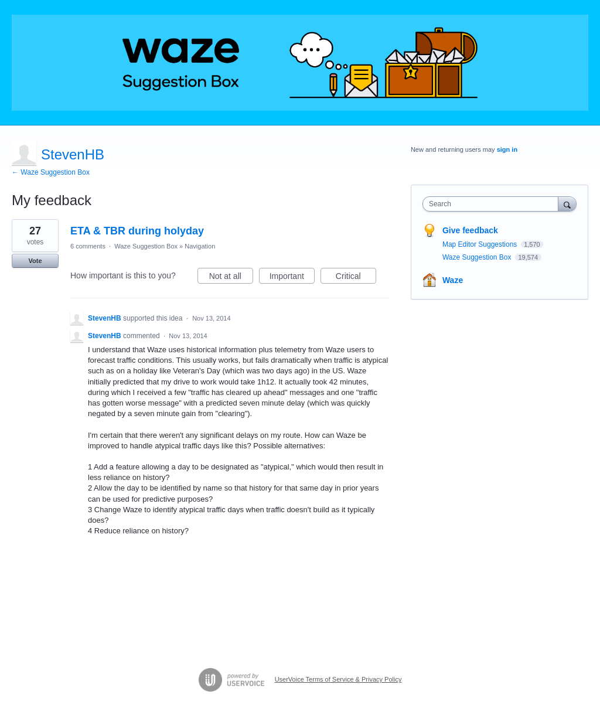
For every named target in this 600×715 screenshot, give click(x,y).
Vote (35, 260)
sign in (507, 149)
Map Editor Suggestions (480, 244)
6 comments (87, 246)
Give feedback (470, 230)
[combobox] (493, 204)
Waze (452, 280)
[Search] (567, 203)
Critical (356, 277)
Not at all (231, 277)
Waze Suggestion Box (146, 246)
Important (292, 277)
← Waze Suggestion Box (51, 172)
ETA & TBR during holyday (137, 231)
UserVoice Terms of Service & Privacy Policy (338, 679)
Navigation (200, 246)
